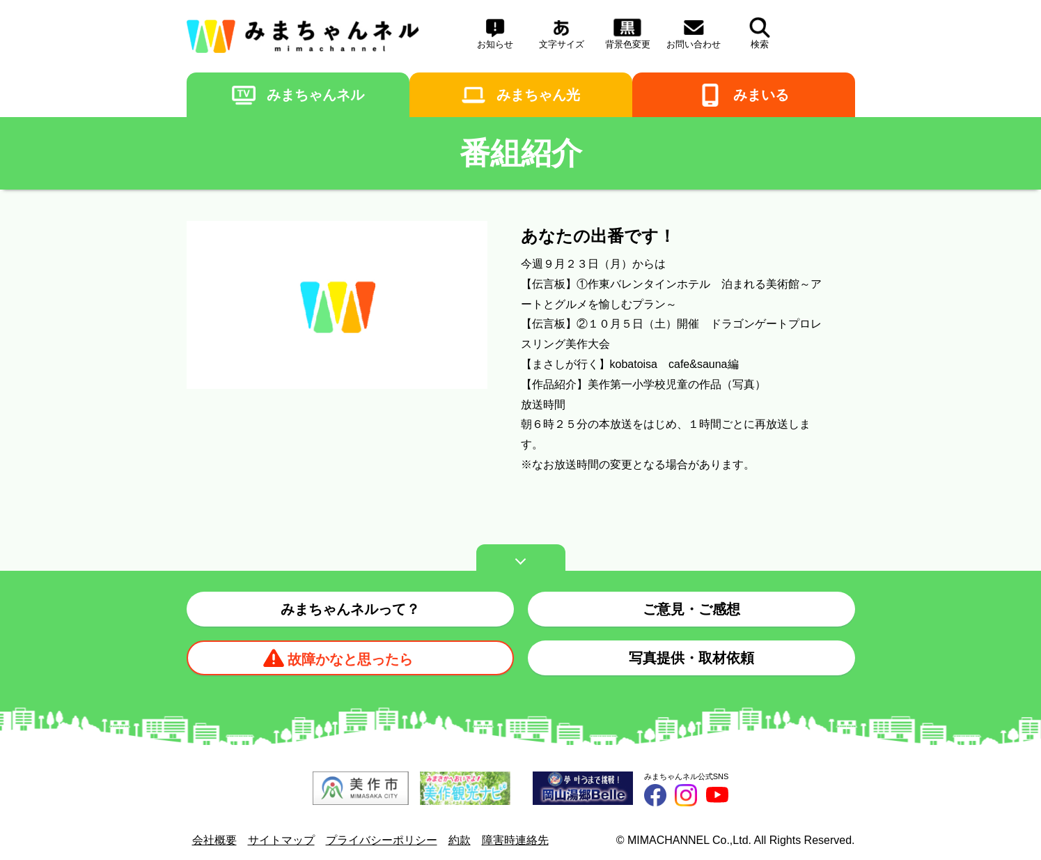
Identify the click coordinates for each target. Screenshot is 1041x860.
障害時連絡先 (515, 840)
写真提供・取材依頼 (691, 658)
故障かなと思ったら (350, 659)
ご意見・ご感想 (691, 609)
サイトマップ (281, 840)
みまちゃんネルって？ (350, 609)
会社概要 (214, 840)
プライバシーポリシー (381, 840)
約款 (459, 840)
